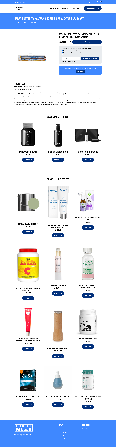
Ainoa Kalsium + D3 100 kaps (88, 339)
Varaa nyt (80, 71)
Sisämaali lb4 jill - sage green (28, 224)
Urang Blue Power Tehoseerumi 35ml (58, 397)
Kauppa (79, 8)
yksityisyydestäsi (71, 61)
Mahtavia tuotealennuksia (71, 51)
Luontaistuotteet (21, 22)
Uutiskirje (66, 55)
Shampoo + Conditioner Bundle (88, 152)
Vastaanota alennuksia (89, 58)
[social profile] (26, 2)
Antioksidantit (33, 22)
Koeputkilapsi (54, 8)
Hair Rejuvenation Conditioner (58, 152)
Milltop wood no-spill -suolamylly (58, 348)
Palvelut (64, 432)
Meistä (64, 435)
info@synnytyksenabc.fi (92, 2)
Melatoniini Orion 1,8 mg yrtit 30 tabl (28, 397)
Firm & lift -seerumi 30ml (58, 285)
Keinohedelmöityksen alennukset (73, 53)
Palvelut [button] (65, 8)
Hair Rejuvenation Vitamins (28, 152)
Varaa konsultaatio (92, 8)
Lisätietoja (87, 42)
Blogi (73, 8)
